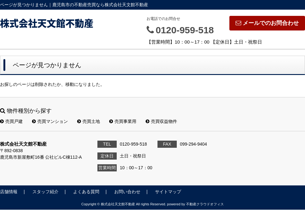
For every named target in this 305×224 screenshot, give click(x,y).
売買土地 (88, 121)
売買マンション (50, 121)
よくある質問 (86, 191)
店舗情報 (8, 191)
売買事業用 (122, 121)
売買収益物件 (161, 121)
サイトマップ (168, 191)
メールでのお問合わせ (267, 23)
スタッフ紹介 (45, 191)
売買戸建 (11, 121)
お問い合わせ (127, 191)
